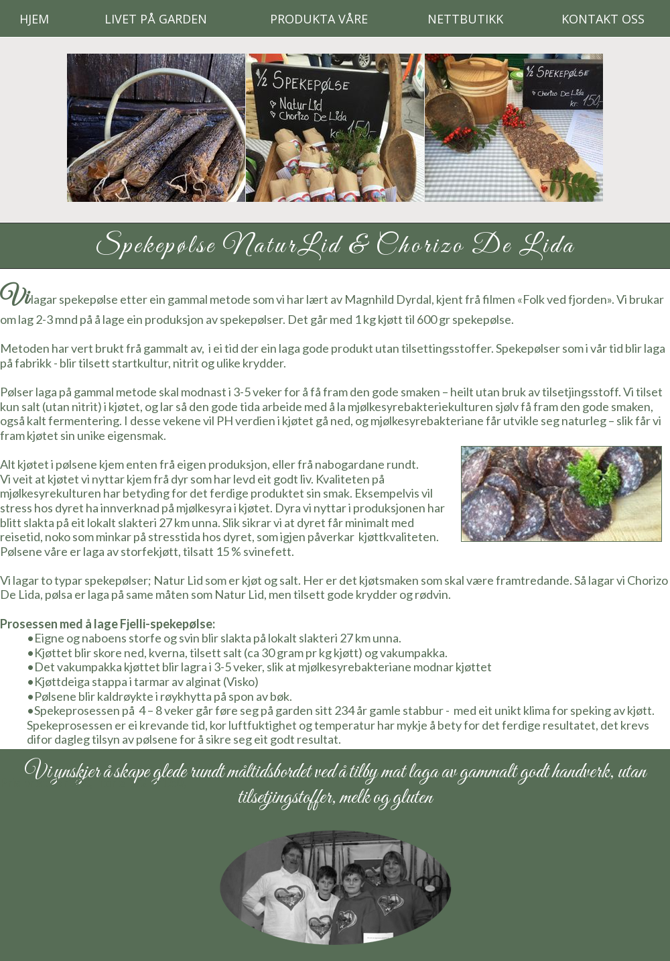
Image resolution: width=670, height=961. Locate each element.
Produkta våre (319, 19)
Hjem (34, 19)
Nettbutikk (465, 19)
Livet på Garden (156, 19)
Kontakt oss (603, 19)
